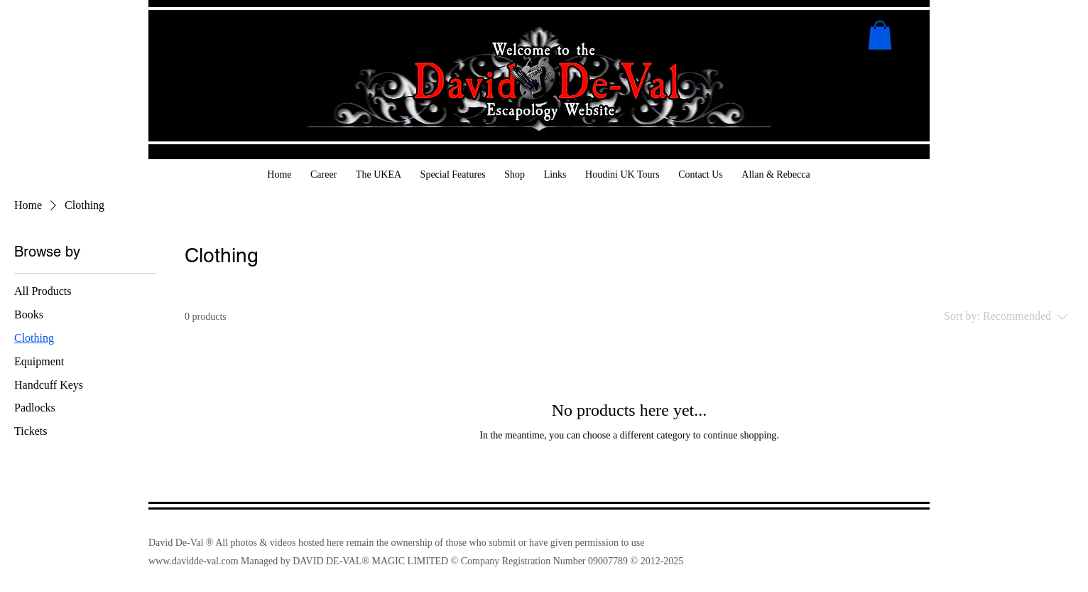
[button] (880, 35)
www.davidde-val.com (193, 561)
